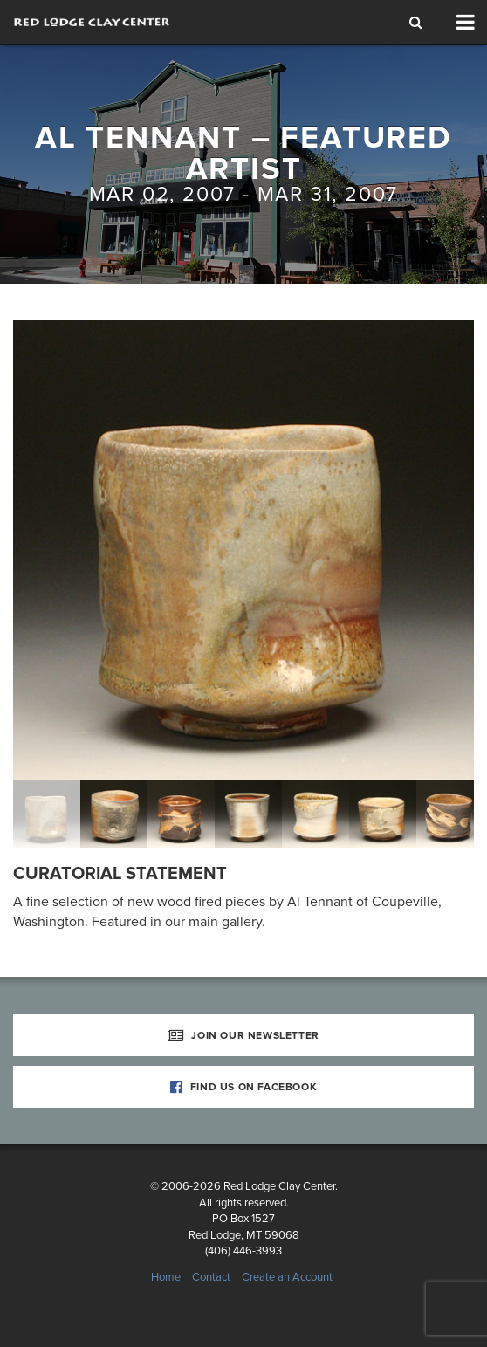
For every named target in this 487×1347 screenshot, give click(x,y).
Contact (211, 1277)
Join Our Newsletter (243, 1035)
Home (166, 1277)
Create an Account (287, 1277)
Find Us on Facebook (244, 1087)
